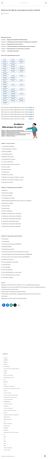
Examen (5, 390)
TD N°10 (4, 93)
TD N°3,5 (13, 66)
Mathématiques (7, 417)
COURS (5, 373)
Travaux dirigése (7, 450)
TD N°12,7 (5, 103)
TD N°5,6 (21, 71)
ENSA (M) (6, 382)
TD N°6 (4, 75)
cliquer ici (31, 107)
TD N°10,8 (13, 96)
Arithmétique (6, 366)
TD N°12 (4, 100)
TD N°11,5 (13, 98)
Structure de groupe (8, 447)
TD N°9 (4, 89)
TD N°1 (4, 60)
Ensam (5, 384)
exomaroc (12, 456)
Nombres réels (7, 425)
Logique (5, 412)
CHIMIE (5, 371)
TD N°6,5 (13, 75)
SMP (5, 443)
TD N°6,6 (21, 75)
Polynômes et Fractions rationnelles (11, 432)
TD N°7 (4, 80)
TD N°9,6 (21, 89)
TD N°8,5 (13, 84)
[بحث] (46, 3)
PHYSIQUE (6, 428)
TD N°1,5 (12, 60)
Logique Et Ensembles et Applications (11, 414)
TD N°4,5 (13, 69)
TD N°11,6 (21, 98)
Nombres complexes (8, 423)
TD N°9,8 (13, 91)
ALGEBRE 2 (6, 360)
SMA (5, 436)
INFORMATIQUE (7, 401)
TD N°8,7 (5, 87)
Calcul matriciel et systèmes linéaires (11, 368)
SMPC (5, 445)
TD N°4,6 (21, 69)
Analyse (5, 364)
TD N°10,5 (13, 93)
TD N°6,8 (13, 78)
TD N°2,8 (12, 64)
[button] (7, 305)
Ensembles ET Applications (9, 386)
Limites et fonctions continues (10, 410)
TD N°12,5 (13, 100)
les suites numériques (8, 408)
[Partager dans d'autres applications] (18, 305)
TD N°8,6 (21, 84)
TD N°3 (4, 66)
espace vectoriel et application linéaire (12, 388)
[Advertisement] (24, 28)
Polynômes (6, 430)
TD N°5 (4, 71)
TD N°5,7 (5, 73)
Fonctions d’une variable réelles (10, 397)
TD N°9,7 (5, 91)
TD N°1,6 (21, 60)
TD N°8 (4, 84)
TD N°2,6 (21, 62)
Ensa (5, 379)
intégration (6, 406)
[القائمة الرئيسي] (2, 3)
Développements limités (9, 377)
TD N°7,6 (21, 80)
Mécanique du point (8, 419)
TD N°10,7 (5, 96)
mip (4, 421)
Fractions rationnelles (8, 399)
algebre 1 (6, 357)
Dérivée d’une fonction (8, 375)
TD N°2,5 (13, 62)
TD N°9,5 (13, 89)
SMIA (5, 441)
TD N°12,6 (21, 100)
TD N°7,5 (13, 80)
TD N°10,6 (22, 93)
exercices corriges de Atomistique (11, 395)
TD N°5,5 (13, 71)
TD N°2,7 (5, 64)
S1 (4, 434)
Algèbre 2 (6, 362)
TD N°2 (4, 62)
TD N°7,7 (5, 82)
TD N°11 (4, 98)
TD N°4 (4, 69)
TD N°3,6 (21, 66)
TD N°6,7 (5, 78)
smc (4, 439)
